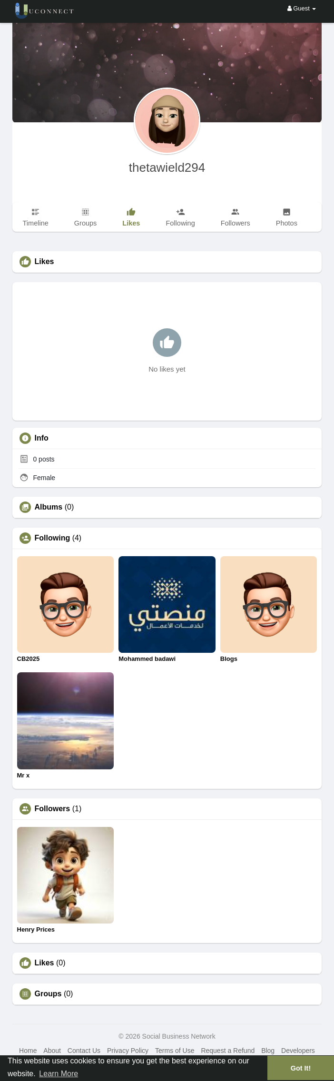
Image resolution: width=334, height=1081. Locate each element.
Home (28, 1050)
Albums (49, 507)
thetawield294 (167, 167)
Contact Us (84, 1050)
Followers (52, 809)
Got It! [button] (301, 1068)
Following (52, 538)
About (52, 1050)
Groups (48, 994)
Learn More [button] (58, 1074)
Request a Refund (228, 1050)
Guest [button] (301, 8)
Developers (298, 1050)
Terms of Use (174, 1050)
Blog (268, 1050)
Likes (44, 963)
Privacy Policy (127, 1050)
